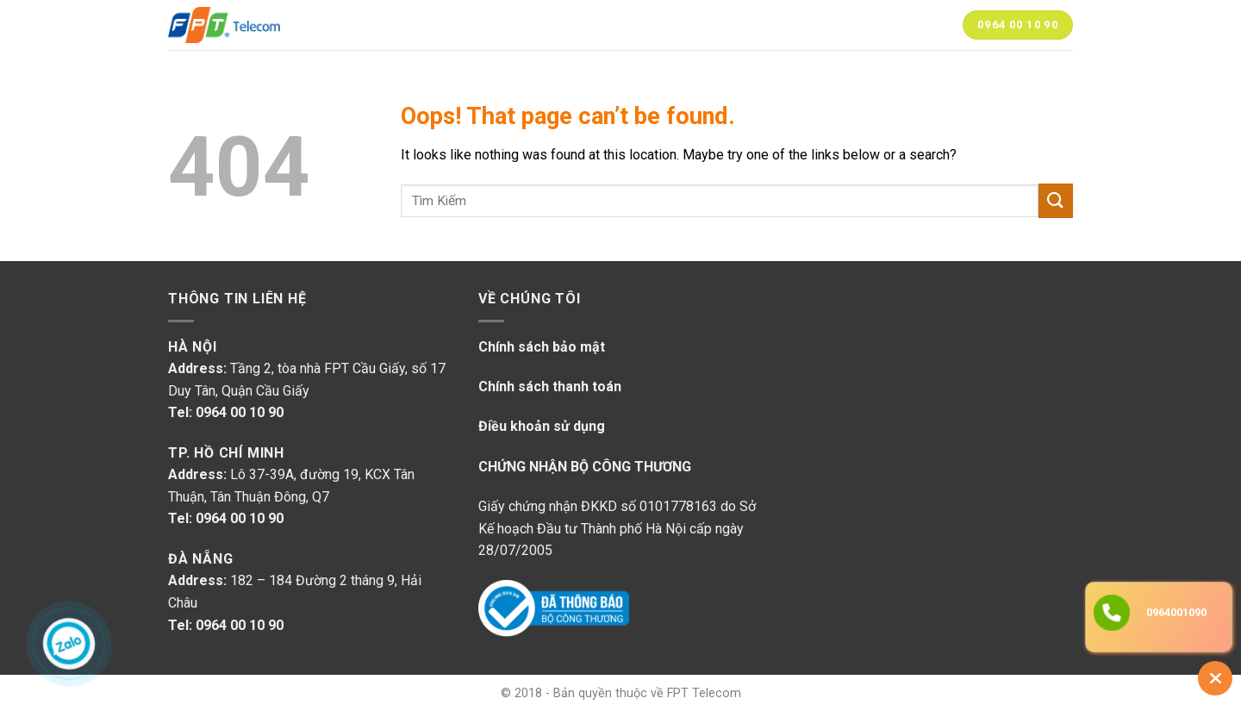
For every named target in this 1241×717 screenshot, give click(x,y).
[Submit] (1055, 200)
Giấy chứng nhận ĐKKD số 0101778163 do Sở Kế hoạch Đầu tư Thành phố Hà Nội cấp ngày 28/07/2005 (617, 528)
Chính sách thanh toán (549, 386)
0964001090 (1176, 612)
